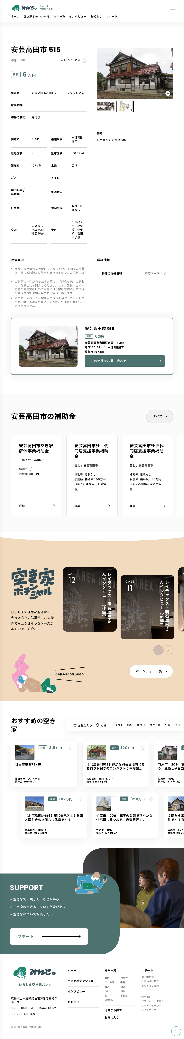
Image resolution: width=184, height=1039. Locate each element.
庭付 (130, 725)
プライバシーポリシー (153, 1001)
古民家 (124, 995)
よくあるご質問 (150, 985)
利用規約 (146, 996)
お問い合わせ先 (150, 981)
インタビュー (78, 17)
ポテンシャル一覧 (149, 671)
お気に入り (112, 1018)
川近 (122, 991)
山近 (122, 987)
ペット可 (155, 725)
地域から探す (113, 1010)
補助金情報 (147, 976)
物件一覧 (59, 17)
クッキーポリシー (151, 1005)
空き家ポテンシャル (37, 17)
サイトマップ (148, 1010)
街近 (107, 991)
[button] (168, 650)
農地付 (141, 725)
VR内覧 (109, 1000)
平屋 (168, 725)
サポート (111, 17)
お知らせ (96, 17)
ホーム (15, 17)
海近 (177, 725)
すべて (157, 416)
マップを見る (75, 93)
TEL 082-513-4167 (24, 1014)
